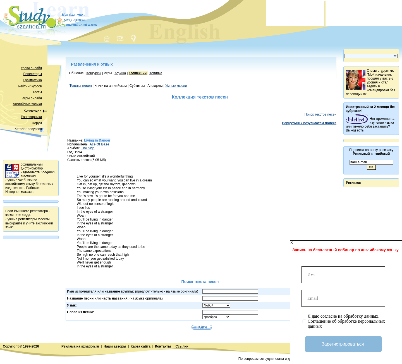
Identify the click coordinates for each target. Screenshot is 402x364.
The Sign (88, 148)
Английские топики (27, 104)
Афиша (120, 73)
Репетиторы (32, 74)
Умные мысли (176, 86)
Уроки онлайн (31, 68)
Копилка (155, 73)
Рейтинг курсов (30, 86)
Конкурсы (93, 73)
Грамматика (32, 80)
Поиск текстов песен (320, 114)
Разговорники (31, 117)
